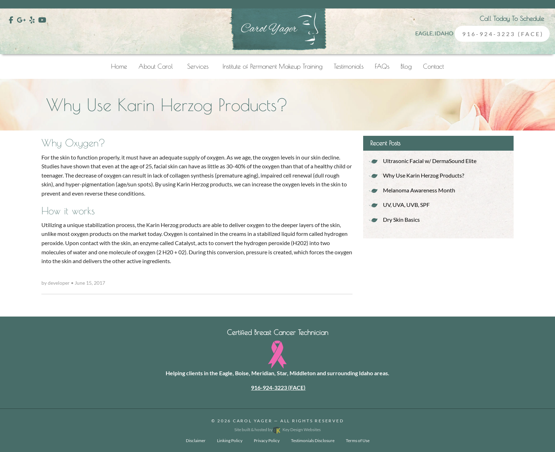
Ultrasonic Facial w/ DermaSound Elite (429, 160)
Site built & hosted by (277, 429)
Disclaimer (196, 440)
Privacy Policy (267, 440)
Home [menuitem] (119, 66)
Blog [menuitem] (406, 66)
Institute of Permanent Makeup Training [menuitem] (272, 66)
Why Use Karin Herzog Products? (423, 175)
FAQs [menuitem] (382, 66)
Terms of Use (358, 440)
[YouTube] (42, 20)
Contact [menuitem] (433, 66)
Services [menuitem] (197, 66)
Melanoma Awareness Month (419, 190)
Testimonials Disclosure (312, 440)
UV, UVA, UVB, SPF (406, 204)
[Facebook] (11, 20)
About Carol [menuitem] (155, 66)
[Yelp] (32, 20)
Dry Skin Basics (401, 219)
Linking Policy (229, 440)
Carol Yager (253, 420)
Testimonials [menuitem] (349, 66)
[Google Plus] (21, 20)
